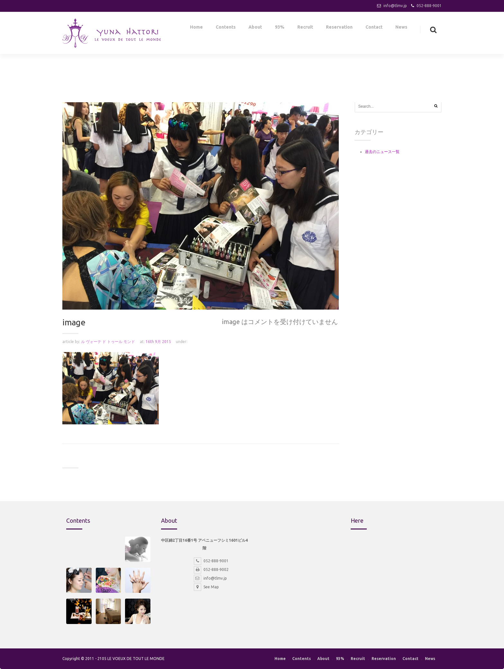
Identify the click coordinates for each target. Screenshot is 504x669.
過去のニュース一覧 (382, 151)
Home (196, 28)
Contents (226, 28)
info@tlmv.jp (395, 6)
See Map (206, 587)
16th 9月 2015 (158, 341)
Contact (373, 28)
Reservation (339, 28)
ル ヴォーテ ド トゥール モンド (108, 341)
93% (279, 28)
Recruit (305, 28)
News (401, 28)
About (255, 28)
